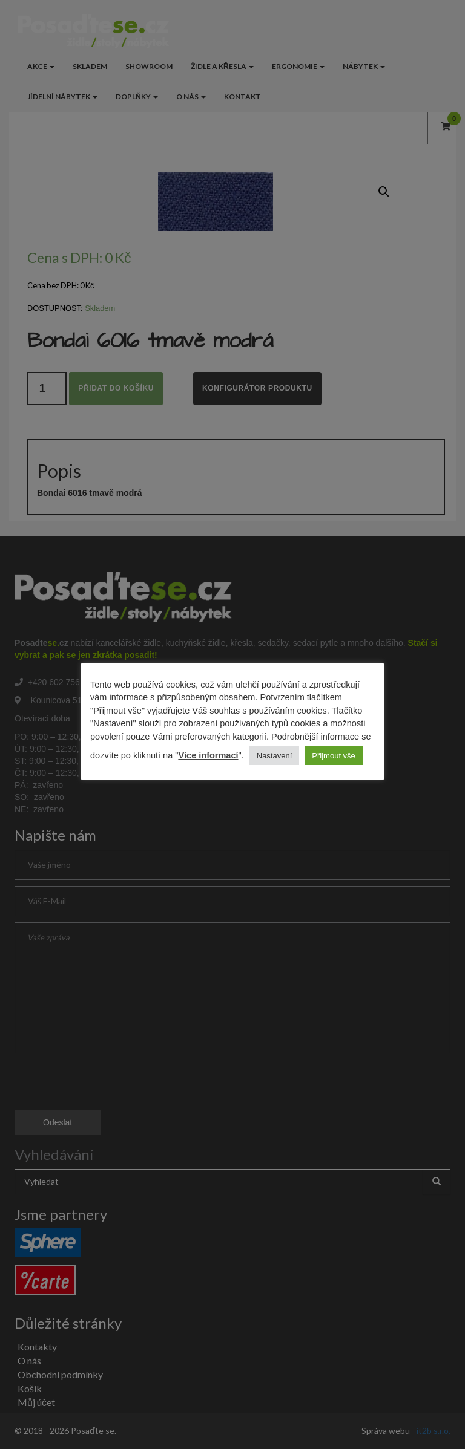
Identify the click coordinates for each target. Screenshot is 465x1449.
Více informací (208, 755)
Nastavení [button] (274, 755)
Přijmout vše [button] (333, 755)
